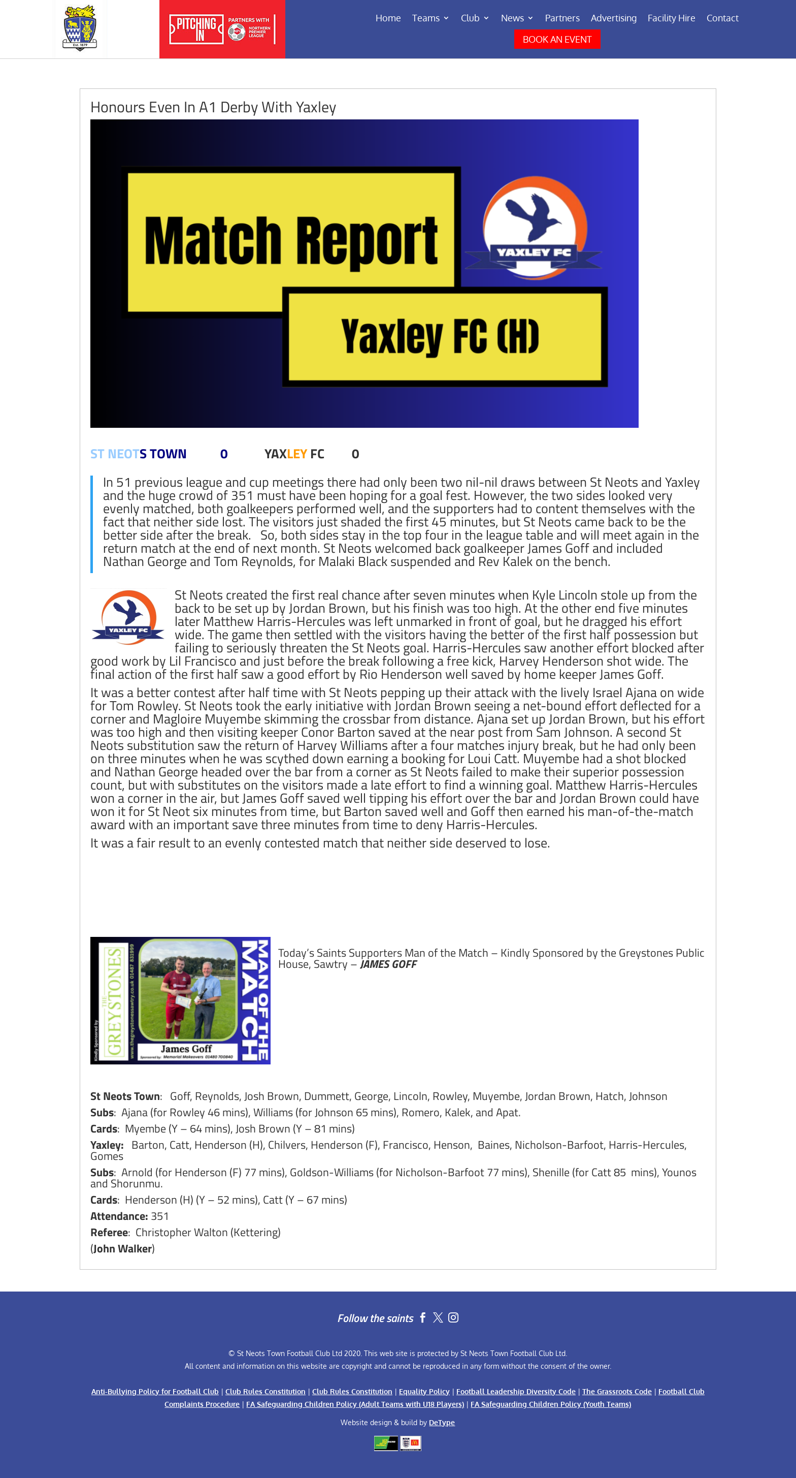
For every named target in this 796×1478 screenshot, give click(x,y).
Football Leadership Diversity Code (516, 1391)
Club (470, 18)
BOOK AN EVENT (557, 39)
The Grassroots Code (617, 1391)
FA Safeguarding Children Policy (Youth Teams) (551, 1404)
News (512, 18)
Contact (723, 18)
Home (388, 18)
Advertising (614, 18)
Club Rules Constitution (265, 1391)
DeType (442, 1422)
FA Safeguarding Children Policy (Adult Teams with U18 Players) (355, 1404)
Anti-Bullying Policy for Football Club (155, 1391)
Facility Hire (671, 18)
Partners (562, 18)
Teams (426, 18)
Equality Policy (424, 1391)
